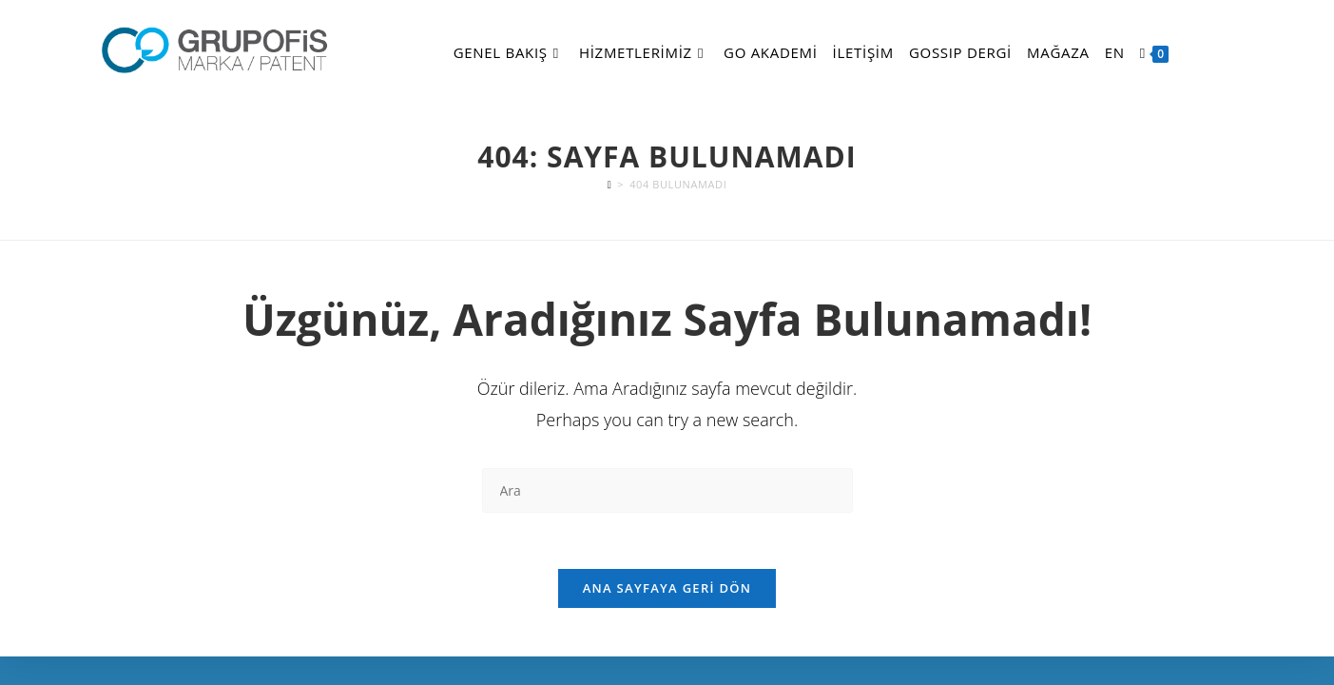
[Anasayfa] (610, 184)
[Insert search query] (667, 490)
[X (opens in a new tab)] (1194, 53)
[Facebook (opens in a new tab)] (1215, 53)
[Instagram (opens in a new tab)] (1235, 53)
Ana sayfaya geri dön (667, 589)
